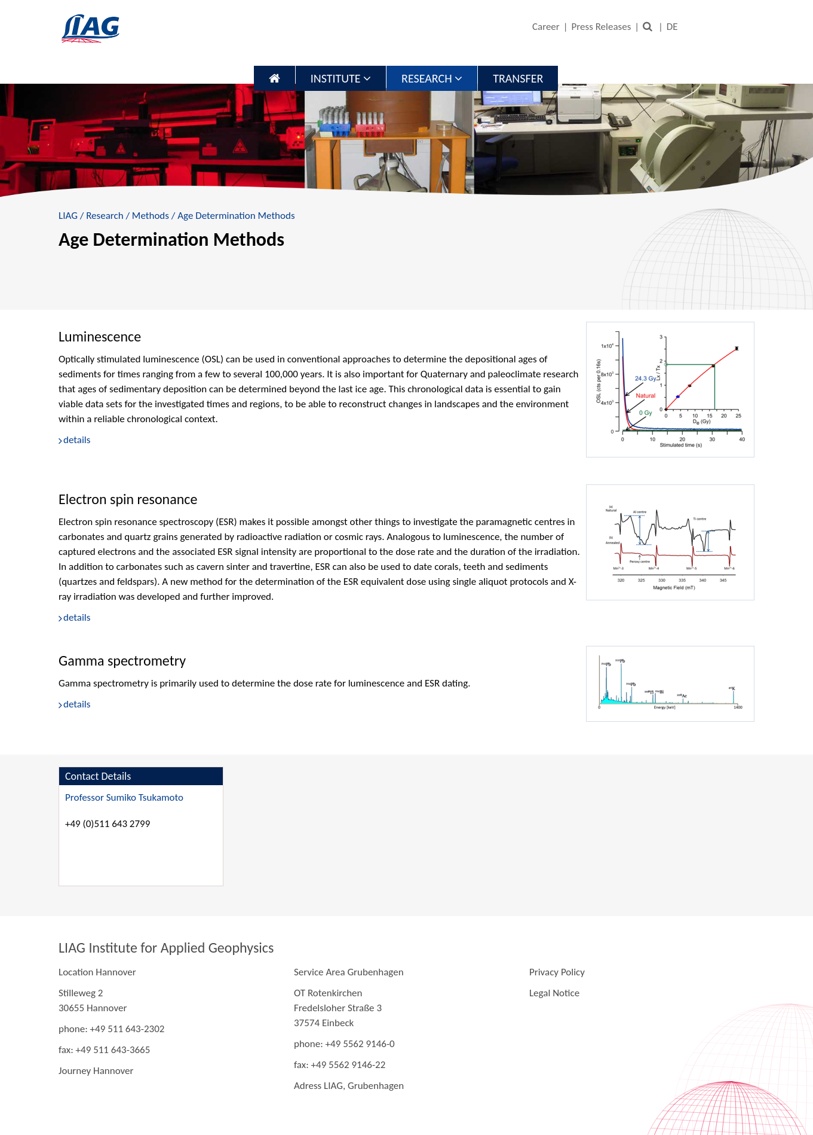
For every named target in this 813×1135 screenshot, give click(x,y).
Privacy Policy (557, 972)
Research (431, 78)
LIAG (68, 215)
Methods (150, 215)
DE (672, 26)
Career (546, 26)
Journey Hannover (96, 1070)
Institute (341, 78)
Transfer (518, 78)
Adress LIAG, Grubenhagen (349, 1085)
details (76, 440)
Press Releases (601, 26)
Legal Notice (554, 993)
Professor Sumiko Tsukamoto (124, 797)
